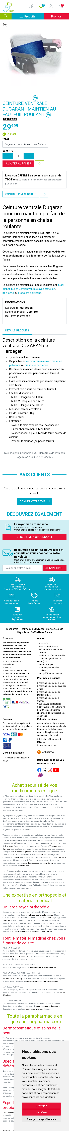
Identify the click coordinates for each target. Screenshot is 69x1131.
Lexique (41, 652)
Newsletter (8, 664)
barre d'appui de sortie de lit (18, 956)
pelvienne (8, 292)
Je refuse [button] (41, 1112)
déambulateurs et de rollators (43, 968)
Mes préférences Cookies (49, 673)
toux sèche (17, 852)
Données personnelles (48, 667)
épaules (51, 918)
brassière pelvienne (29, 292)
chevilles (6, 920)
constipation (15, 854)
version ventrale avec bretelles (44, 361)
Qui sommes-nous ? (13, 661)
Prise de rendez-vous (47, 646)
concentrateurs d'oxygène (48, 1006)
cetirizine (39, 854)
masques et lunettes (33, 1009)
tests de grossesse (31, 863)
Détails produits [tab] (17, 330)
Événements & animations (50, 649)
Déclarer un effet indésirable (51, 655)
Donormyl (62, 857)
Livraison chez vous (47, 745)
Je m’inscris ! (54, 568)
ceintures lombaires (44, 915)
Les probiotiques (10, 1113)
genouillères (29, 915)
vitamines (24, 866)
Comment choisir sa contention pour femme (33, 932)
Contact (7, 667)
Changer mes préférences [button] (41, 1119)
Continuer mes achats (20, 194)
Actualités (42, 643)
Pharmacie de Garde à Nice (50, 683)
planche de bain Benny (12, 979)
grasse (28, 852)
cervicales (42, 918)
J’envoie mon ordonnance (35, 537)
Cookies (41, 670)
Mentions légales (46, 664)
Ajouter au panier (18, 163)
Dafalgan (6, 849)
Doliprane (9, 846)
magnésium (48, 863)
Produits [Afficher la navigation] (32, 16)
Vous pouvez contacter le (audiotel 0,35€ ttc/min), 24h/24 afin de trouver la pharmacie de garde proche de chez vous (51, 710)
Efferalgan (54, 846)
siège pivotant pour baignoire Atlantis (42, 981)
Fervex (16, 857)
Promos (56, 16)
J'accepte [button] (41, 1105)
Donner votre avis (34, 501)
